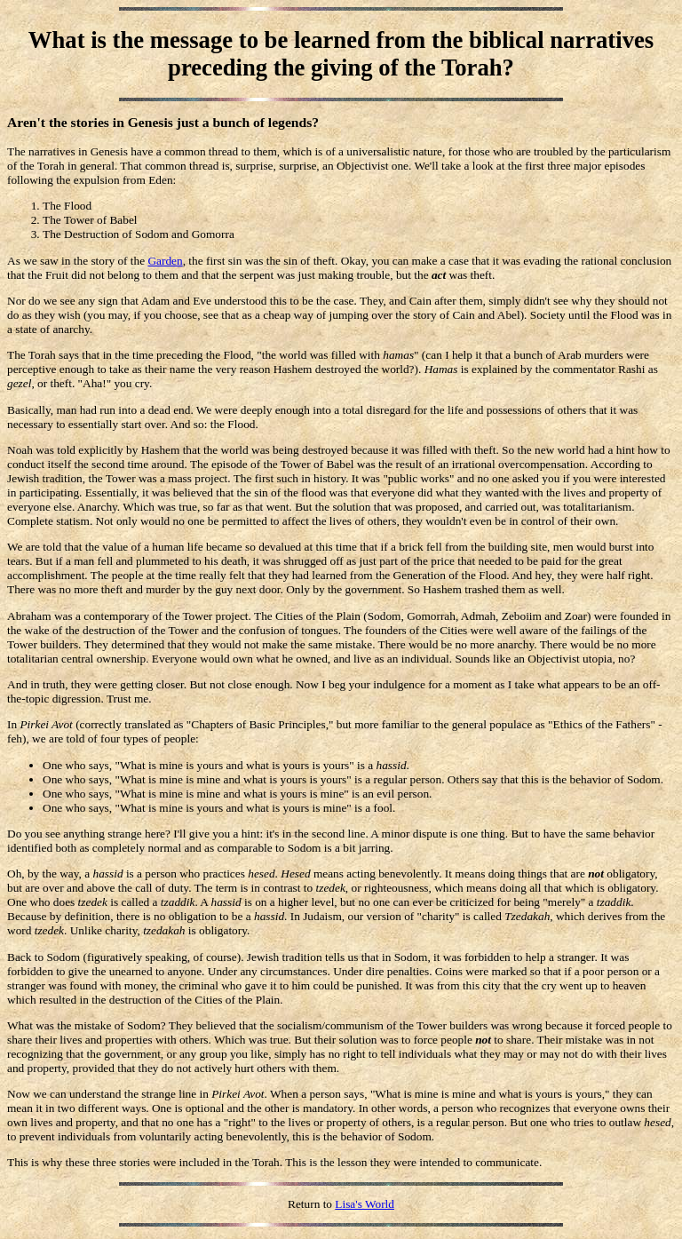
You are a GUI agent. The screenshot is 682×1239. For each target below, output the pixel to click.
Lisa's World (364, 1204)
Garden (164, 260)
